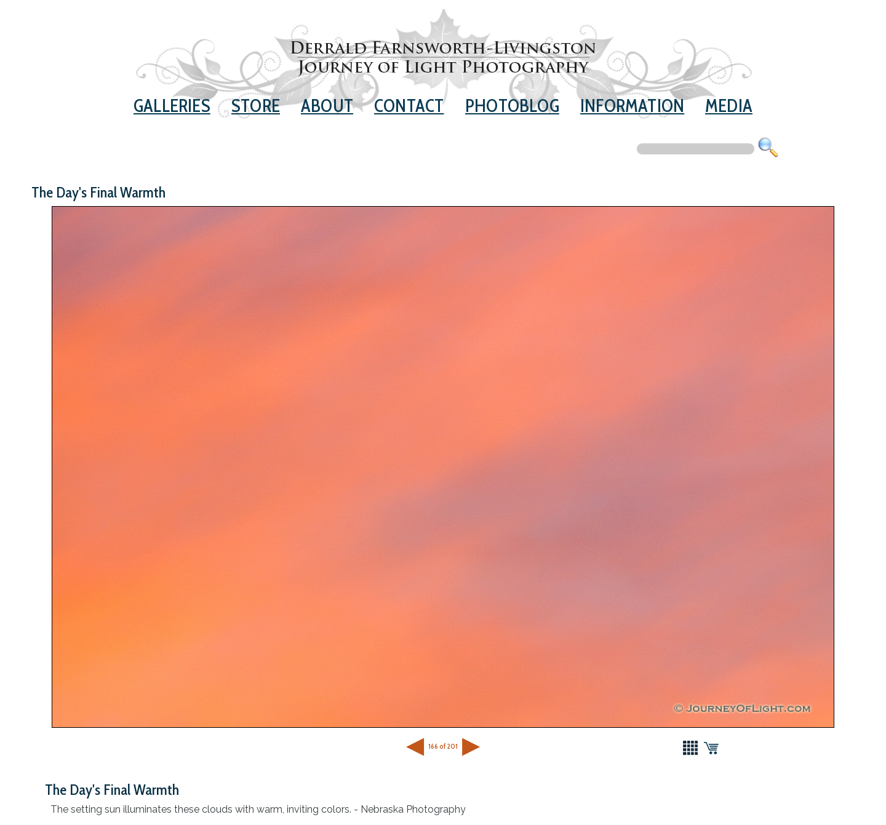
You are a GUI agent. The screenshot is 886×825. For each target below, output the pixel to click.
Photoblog (512, 105)
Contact (409, 105)
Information (632, 105)
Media (728, 105)
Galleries (172, 105)
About (327, 105)
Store (255, 105)
